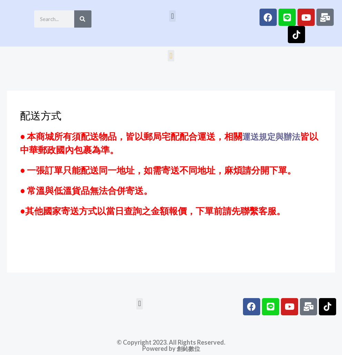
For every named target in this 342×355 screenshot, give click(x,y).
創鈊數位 (188, 348)
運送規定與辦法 (273, 136)
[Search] (82, 19)
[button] (172, 16)
